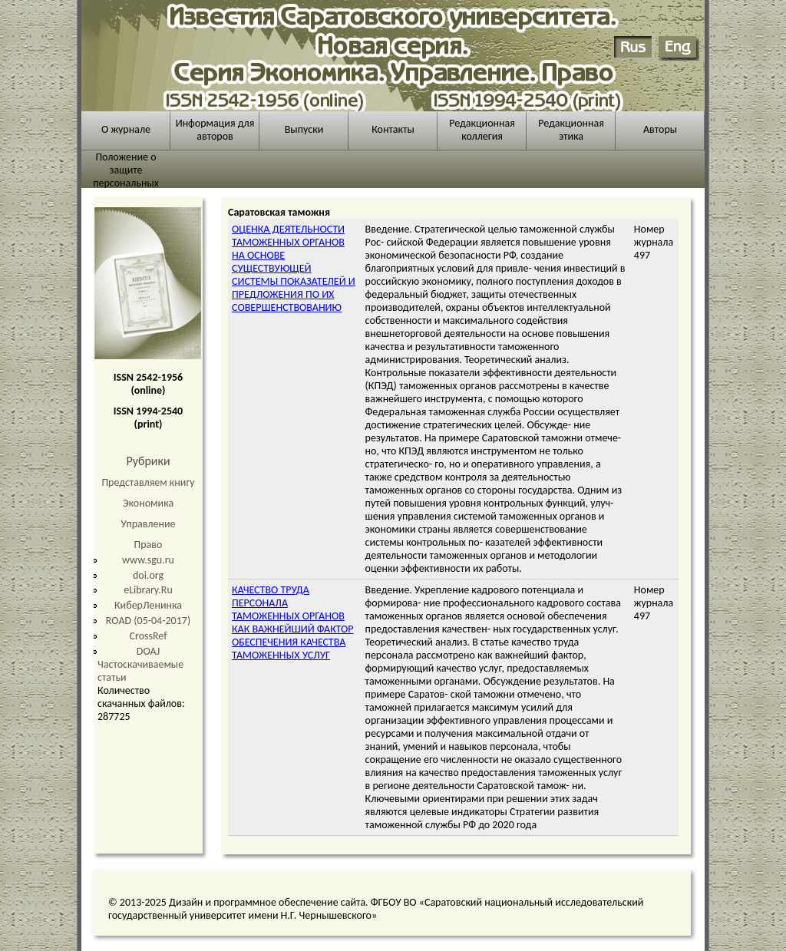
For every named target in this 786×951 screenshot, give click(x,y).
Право (148, 544)
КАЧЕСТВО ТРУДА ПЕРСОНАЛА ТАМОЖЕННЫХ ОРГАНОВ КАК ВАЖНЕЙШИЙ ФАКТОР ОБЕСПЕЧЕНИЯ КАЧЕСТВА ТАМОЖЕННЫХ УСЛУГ (293, 622)
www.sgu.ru (148, 559)
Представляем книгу (147, 482)
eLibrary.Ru (148, 589)
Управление (148, 523)
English (679, 48)
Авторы (660, 129)
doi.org (148, 575)
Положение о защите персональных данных (126, 176)
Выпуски (304, 129)
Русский (634, 48)
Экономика (148, 503)
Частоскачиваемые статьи (140, 671)
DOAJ (148, 651)
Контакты (393, 129)
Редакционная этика (571, 130)
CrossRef (148, 635)
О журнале (125, 129)
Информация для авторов (215, 130)
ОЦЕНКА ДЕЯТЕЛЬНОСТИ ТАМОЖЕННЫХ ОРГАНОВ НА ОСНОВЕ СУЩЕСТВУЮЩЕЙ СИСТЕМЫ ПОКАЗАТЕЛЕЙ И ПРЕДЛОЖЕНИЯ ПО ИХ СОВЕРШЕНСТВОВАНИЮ (293, 268)
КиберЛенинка (148, 605)
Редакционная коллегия (482, 130)
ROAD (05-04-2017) (148, 620)
